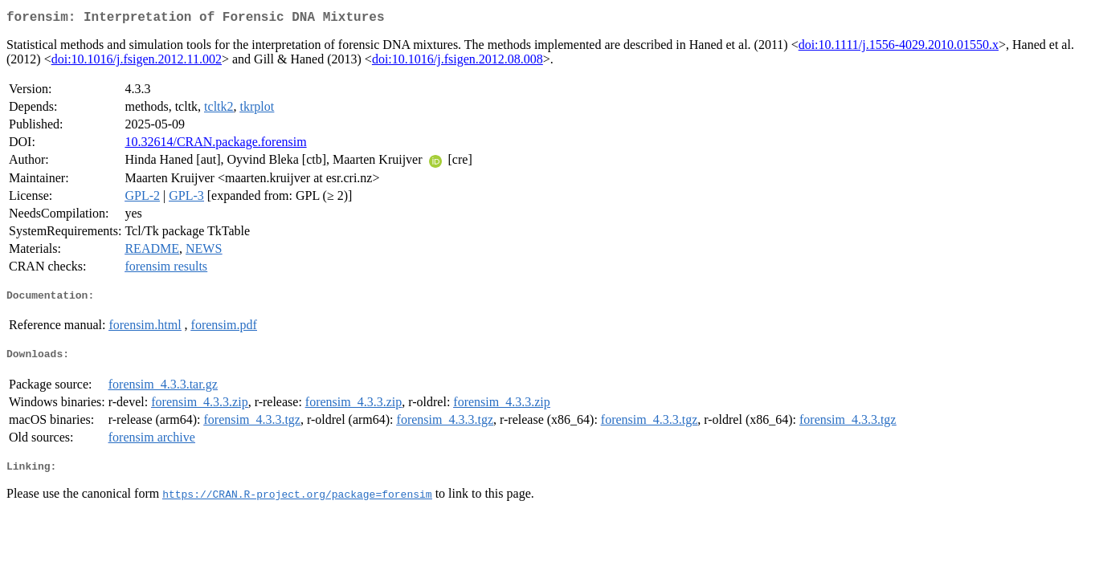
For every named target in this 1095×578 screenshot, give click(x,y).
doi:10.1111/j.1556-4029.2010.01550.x (899, 48)
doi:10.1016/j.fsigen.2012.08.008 (457, 62)
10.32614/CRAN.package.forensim (215, 145)
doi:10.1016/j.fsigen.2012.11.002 (136, 62)
